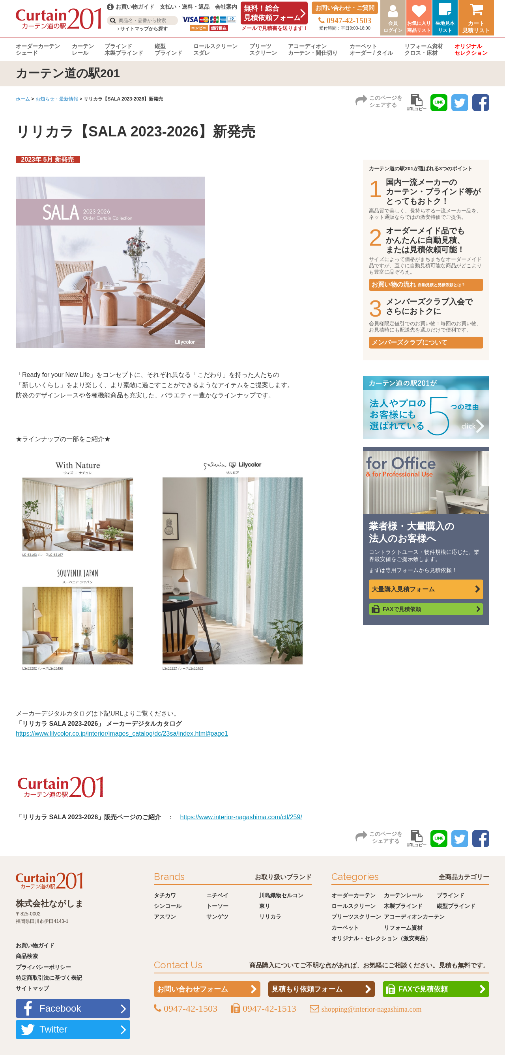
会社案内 (226, 7)
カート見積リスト (476, 27)
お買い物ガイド (35, 945)
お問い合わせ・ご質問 (344, 7)
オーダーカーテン (353, 895)
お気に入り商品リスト (419, 27)
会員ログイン (392, 27)
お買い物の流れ (418, 284)
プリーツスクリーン (263, 49)
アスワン (165, 916)
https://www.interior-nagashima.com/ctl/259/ (241, 817)
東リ (264, 906)
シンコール (167, 906)
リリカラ (270, 916)
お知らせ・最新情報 (57, 99)
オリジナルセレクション (471, 49)
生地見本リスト (445, 27)
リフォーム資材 (403, 928)
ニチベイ (217, 895)
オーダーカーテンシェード (38, 49)
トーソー (217, 906)
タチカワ (165, 895)
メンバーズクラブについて (409, 342)
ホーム (23, 99)
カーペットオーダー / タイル (371, 49)
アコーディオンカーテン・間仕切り (313, 49)
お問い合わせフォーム (192, 989)
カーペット (345, 928)
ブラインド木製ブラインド (124, 49)
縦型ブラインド (168, 49)
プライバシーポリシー (43, 967)
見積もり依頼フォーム (306, 989)
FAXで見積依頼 (402, 609)
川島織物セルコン (281, 895)
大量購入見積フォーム (403, 589)
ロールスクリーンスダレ (215, 49)
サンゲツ (217, 916)
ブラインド (450, 895)
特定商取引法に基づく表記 (49, 978)
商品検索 (27, 956)
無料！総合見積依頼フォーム (272, 13)
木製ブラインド (403, 906)
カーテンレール (83, 49)
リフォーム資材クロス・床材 (423, 49)
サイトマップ (32, 988)
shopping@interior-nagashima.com (372, 1009)
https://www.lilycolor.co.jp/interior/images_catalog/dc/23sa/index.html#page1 (122, 733)
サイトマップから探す (143, 28)
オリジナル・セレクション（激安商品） (381, 938)
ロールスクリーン (353, 906)
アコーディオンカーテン (414, 916)
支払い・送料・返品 (184, 7)
